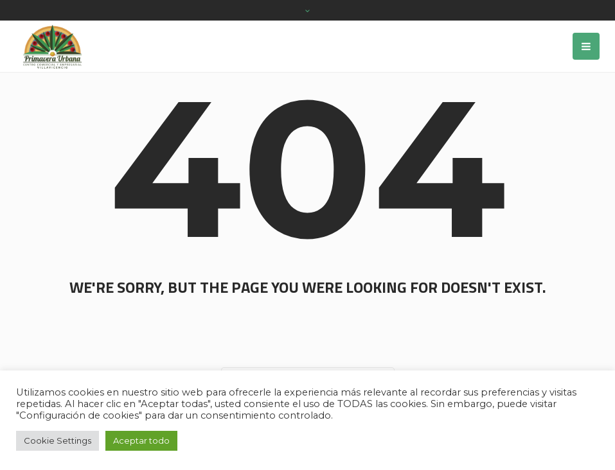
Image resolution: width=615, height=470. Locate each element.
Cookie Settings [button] (57, 440)
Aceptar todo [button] (141, 440)
